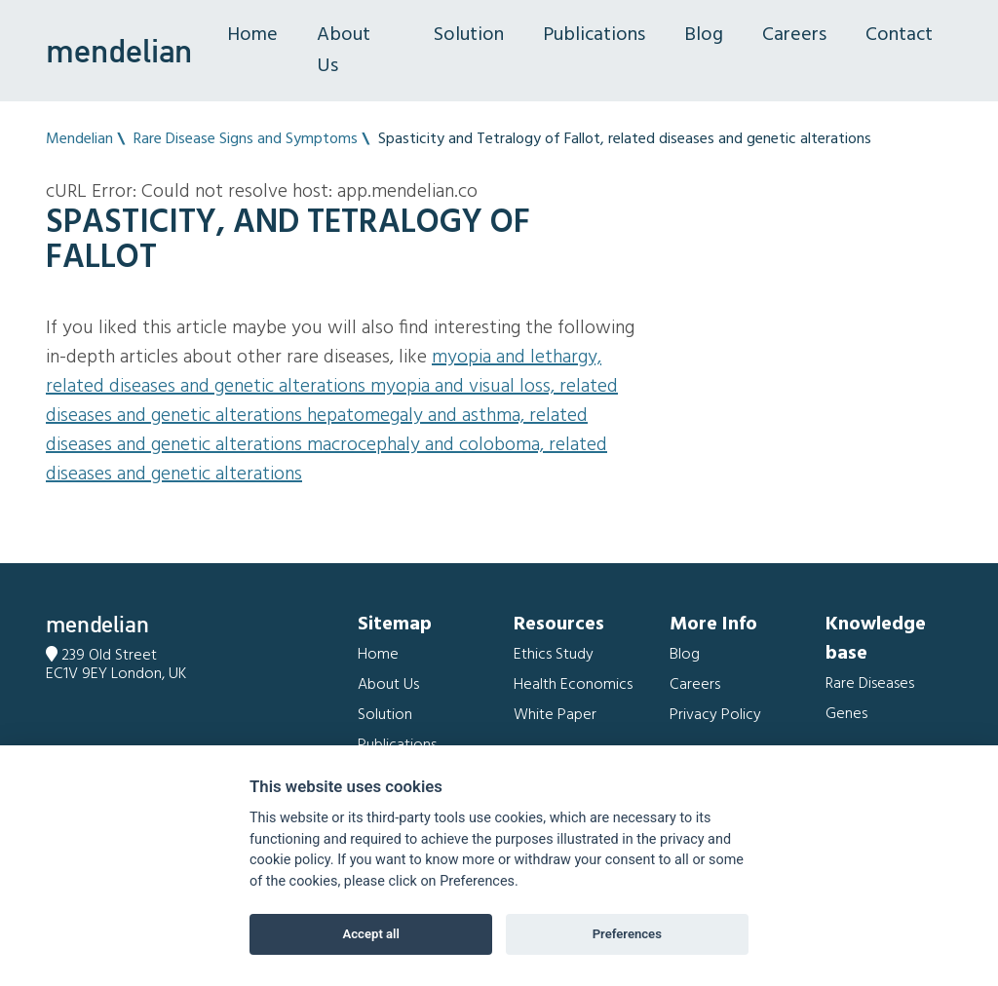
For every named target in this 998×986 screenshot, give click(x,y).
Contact (899, 35)
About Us (343, 50)
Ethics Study (554, 654)
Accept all (371, 934)
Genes (846, 714)
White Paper (555, 715)
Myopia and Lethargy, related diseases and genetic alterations (323, 372)
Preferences (627, 934)
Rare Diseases (869, 684)
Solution (469, 35)
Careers (794, 35)
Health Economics (573, 685)
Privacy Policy (715, 715)
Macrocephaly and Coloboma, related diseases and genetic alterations (326, 460)
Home (252, 35)
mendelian (119, 50)
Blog (703, 35)
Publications (594, 35)
